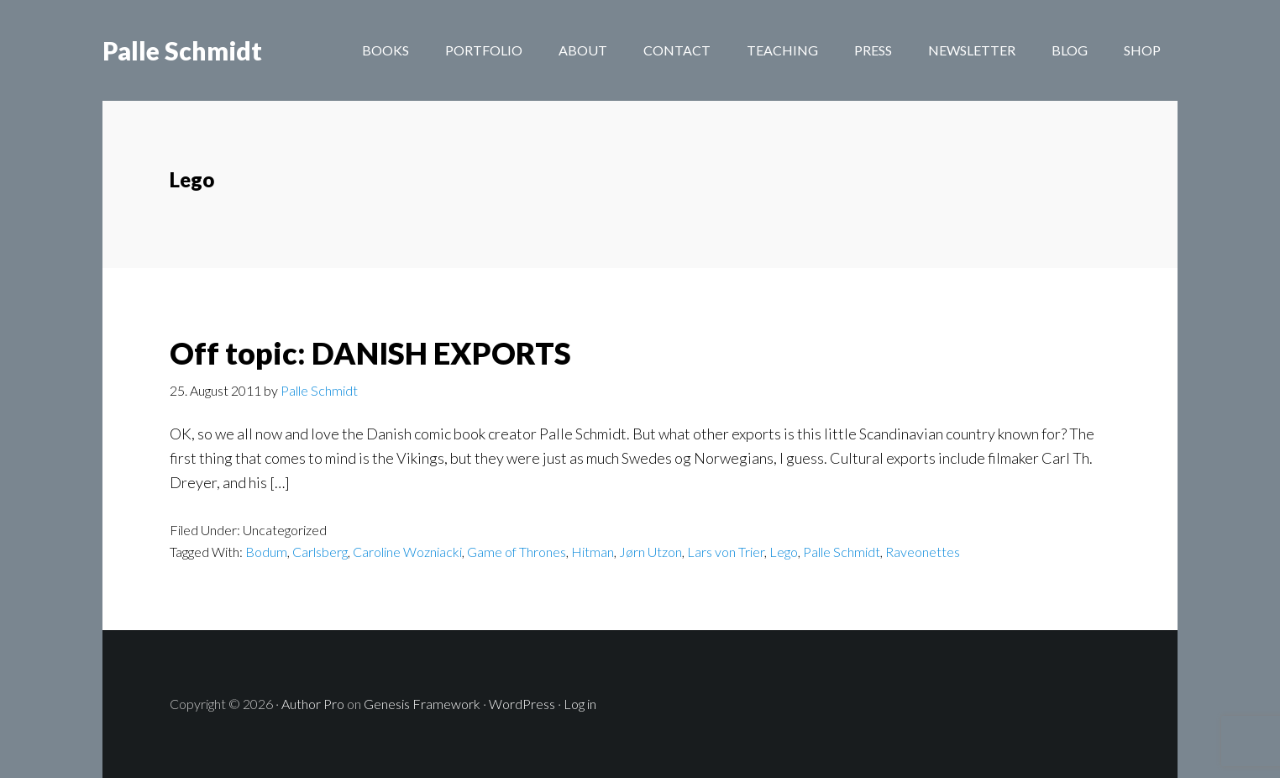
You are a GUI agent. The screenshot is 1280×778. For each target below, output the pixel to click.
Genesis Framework (422, 704)
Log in (580, 704)
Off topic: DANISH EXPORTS (370, 352)
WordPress (522, 704)
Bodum (266, 552)
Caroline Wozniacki (407, 552)
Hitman (592, 552)
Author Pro (312, 704)
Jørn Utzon (650, 552)
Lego (783, 552)
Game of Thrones (516, 552)
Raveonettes (922, 552)
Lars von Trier (725, 552)
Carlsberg (320, 552)
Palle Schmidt (182, 50)
